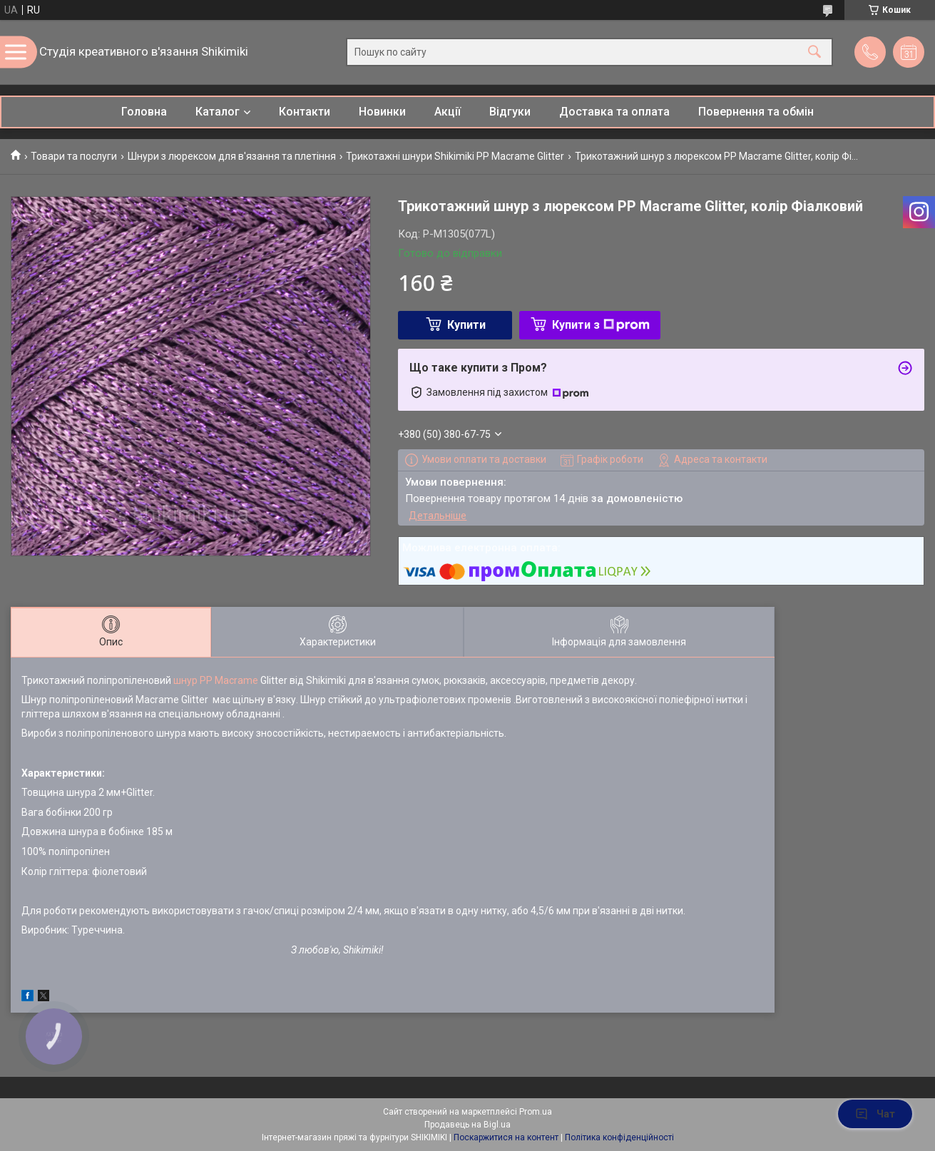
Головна (144, 111)
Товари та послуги (74, 156)
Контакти (304, 111)
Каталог (217, 111)
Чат (875, 1113)
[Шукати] (814, 52)
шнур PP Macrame (215, 680)
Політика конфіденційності (619, 1137)
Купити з (601, 325)
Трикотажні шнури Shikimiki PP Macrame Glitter (455, 156)
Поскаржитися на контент (506, 1137)
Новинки (382, 111)
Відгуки (510, 111)
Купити (466, 325)
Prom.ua (535, 1112)
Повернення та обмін (756, 111)
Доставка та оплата (614, 111)
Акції (447, 111)
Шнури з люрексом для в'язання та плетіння (232, 156)
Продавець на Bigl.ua (467, 1125)
